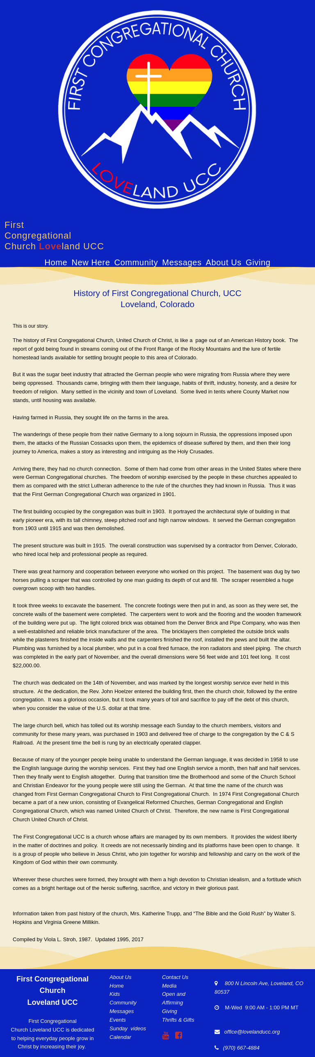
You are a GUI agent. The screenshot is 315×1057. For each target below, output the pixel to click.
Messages (181, 262)
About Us (224, 262)
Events (118, 1019)
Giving (258, 262)
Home (55, 262)
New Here (90, 262)
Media (169, 984)
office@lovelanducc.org (252, 1030)
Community (136, 262)
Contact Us (175, 976)
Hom (115, 984)
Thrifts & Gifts (178, 1019)
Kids (115, 993)
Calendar (120, 1035)
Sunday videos (128, 1027)
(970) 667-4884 (240, 1046)
